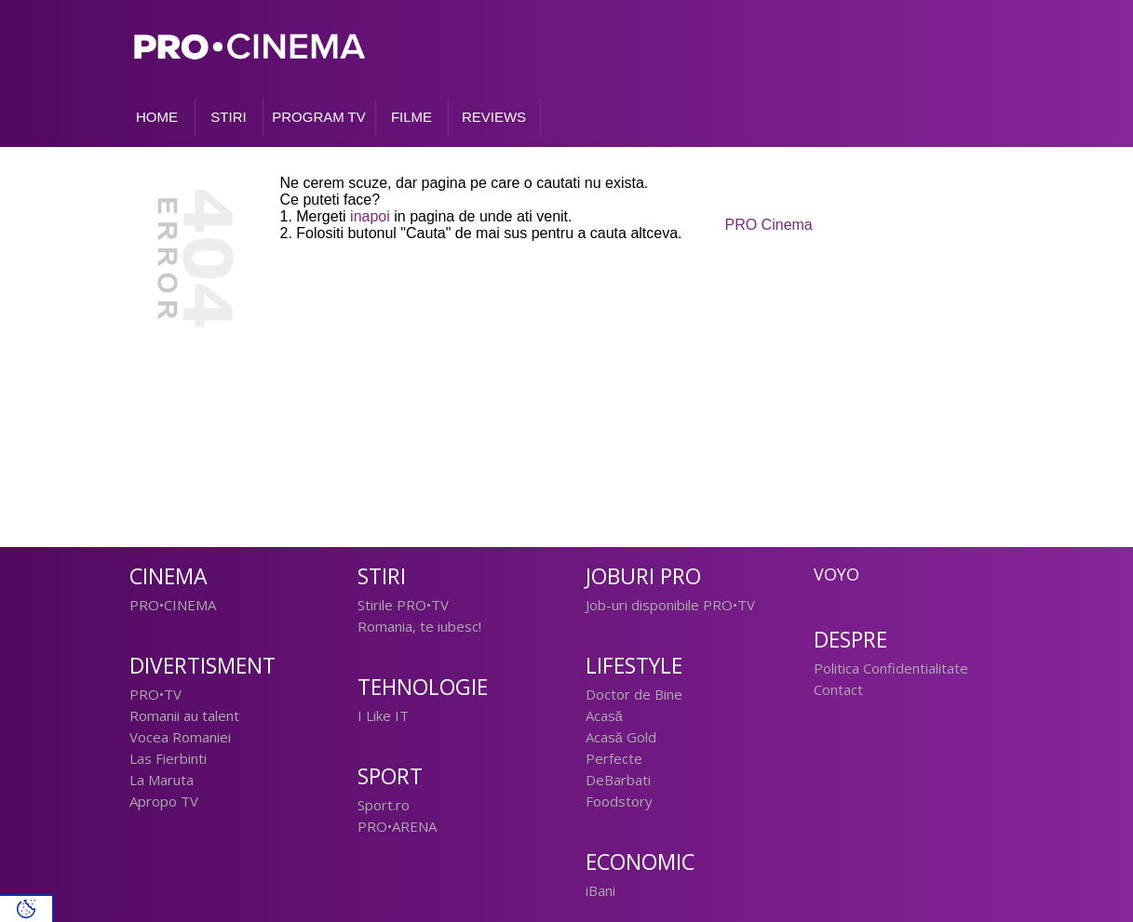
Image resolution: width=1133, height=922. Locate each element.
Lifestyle (634, 665)
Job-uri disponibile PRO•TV (670, 604)
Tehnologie (422, 687)
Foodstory (619, 801)
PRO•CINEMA (172, 604)
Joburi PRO (643, 576)
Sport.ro (383, 804)
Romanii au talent (184, 715)
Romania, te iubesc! (419, 626)
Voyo (836, 574)
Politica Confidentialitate (891, 668)
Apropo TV (163, 801)
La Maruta (161, 779)
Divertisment (202, 665)
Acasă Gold (621, 736)
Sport (390, 776)
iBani (600, 890)
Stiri (381, 576)
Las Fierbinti (168, 758)
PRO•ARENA (397, 826)
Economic (640, 862)
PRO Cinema (769, 225)
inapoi (370, 216)
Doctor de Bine (634, 694)
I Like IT (383, 715)
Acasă (604, 715)
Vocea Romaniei (180, 736)
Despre (850, 639)
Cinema (168, 576)
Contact (838, 689)
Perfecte (614, 758)
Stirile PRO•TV (403, 604)
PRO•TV (155, 694)
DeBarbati (618, 779)
